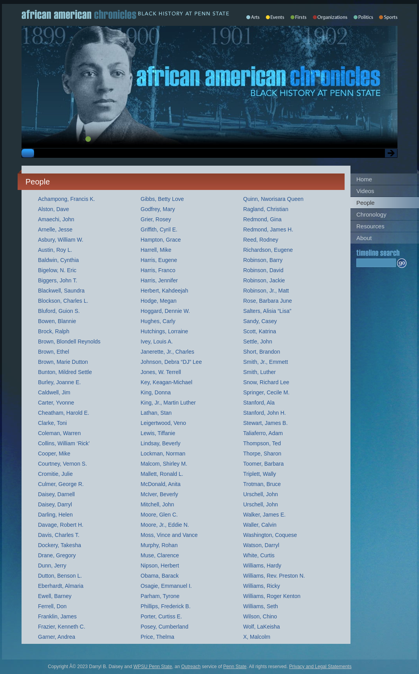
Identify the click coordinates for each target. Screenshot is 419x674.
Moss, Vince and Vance (169, 535)
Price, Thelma (157, 637)
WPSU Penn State (153, 666)
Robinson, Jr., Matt (266, 290)
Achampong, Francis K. (66, 199)
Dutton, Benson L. (60, 576)
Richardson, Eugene (268, 250)
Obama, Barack (160, 576)
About (364, 238)
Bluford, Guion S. (59, 311)
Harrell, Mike (156, 250)
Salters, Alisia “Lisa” (267, 311)
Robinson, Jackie (264, 280)
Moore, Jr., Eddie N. (165, 525)
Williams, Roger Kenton (271, 596)
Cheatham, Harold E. (63, 413)
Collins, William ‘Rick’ (64, 443)
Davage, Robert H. (60, 525)
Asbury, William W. (60, 240)
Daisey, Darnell (56, 494)
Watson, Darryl (261, 545)
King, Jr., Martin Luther (168, 402)
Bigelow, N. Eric (57, 270)
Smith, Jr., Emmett (265, 362)
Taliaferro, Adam (263, 433)
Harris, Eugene (159, 260)
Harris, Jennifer (159, 280)
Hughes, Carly (158, 321)
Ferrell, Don (52, 606)
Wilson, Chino (260, 616)
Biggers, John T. (57, 280)
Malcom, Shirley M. (164, 464)
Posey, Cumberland (164, 626)
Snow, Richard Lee (266, 382)
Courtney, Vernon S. (62, 464)
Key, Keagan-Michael (166, 382)
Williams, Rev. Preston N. (274, 576)
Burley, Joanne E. (59, 382)
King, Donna (156, 392)
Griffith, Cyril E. (159, 229)
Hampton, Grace (161, 240)
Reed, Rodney (260, 240)
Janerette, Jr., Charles (167, 352)
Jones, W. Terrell (161, 372)
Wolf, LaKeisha (261, 626)
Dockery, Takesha (59, 545)
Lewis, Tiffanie (158, 433)
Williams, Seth (260, 606)
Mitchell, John (157, 504)
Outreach (190, 666)
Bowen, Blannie (57, 321)
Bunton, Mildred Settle (65, 372)
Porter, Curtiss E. (161, 616)
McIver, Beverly (159, 494)
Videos (365, 191)
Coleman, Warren (59, 433)
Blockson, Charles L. (63, 301)
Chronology (371, 214)
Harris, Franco (158, 270)
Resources (370, 226)
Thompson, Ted (262, 443)
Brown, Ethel (53, 352)
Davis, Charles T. (58, 535)
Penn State (234, 666)
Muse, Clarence (160, 555)
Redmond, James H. (268, 229)
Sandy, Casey (260, 321)
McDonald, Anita (161, 484)
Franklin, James (57, 616)
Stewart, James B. (265, 423)
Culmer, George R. (61, 484)
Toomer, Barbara (263, 464)
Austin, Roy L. (55, 250)
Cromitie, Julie (55, 474)
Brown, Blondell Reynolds (69, 341)
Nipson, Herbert (160, 565)
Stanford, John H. (264, 413)
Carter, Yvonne (56, 402)
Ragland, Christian (265, 209)
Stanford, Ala (259, 402)
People (365, 202)
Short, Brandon (261, 352)
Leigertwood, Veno (163, 423)
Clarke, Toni (52, 423)
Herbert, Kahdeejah (164, 290)
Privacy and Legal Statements (320, 666)
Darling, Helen (55, 514)
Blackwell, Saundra (61, 290)
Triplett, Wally (259, 474)
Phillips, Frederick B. (166, 606)
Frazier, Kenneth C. (61, 626)
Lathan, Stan (156, 413)
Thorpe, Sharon (262, 453)
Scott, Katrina (259, 331)
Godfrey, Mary (158, 209)
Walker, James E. (264, 514)
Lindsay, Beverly (161, 443)
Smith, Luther (259, 372)
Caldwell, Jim (54, 392)
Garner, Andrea (56, 637)
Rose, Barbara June (267, 301)
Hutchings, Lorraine (164, 331)
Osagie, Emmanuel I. (166, 586)
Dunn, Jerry (52, 565)
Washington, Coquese (270, 535)
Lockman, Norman (163, 453)
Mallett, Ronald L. (162, 474)
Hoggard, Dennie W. (165, 311)
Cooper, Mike (54, 453)
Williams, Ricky (261, 586)
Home (364, 179)
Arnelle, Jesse (55, 229)
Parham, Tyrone (160, 596)
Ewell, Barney (55, 596)
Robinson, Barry (262, 260)
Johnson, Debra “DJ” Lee (171, 362)
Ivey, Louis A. (157, 341)
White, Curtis (259, 555)
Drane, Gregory (57, 555)
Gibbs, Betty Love (162, 199)
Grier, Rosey (156, 219)
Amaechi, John (56, 219)
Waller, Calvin (259, 525)
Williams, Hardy (262, 565)
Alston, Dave (53, 209)
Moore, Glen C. (159, 514)
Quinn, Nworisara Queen (273, 199)
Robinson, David (263, 270)
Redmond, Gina (262, 219)
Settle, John (257, 341)
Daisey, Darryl (55, 504)
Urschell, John (260, 494)
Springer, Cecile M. (266, 392)
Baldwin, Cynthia (58, 260)
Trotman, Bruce (262, 484)
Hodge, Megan (159, 301)
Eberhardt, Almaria (60, 586)
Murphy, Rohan (159, 545)
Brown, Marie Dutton (63, 362)
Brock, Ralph (53, 331)
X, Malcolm (256, 637)
